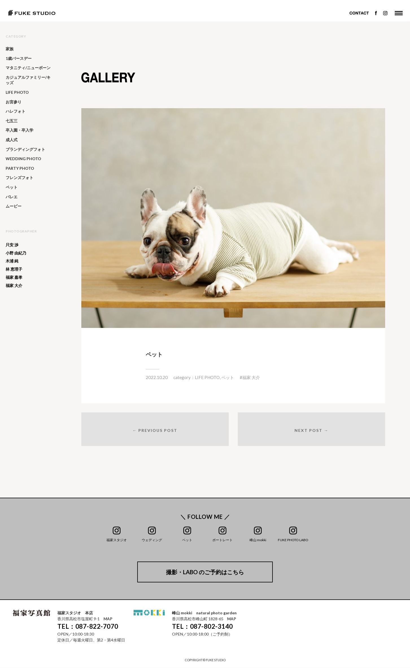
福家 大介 (251, 377)
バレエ (12, 196)
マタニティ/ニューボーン (28, 67)
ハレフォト (15, 111)
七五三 (12, 120)
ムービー (13, 206)
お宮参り (13, 101)
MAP (108, 619)
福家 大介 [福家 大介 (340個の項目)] (14, 285)
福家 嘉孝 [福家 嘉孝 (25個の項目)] (14, 277)
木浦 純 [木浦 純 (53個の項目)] (12, 261)
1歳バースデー (19, 58)
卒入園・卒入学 (19, 130)
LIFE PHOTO (207, 377)
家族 (10, 48)
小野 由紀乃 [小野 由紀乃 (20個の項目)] (16, 253)
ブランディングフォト (25, 149)
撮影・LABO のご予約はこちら (205, 572)
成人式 (12, 139)
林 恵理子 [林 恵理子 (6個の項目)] (14, 269)
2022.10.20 (157, 377)
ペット (227, 377)
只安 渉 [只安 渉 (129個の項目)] (12, 245)
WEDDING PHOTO (23, 158)
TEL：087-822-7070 (87, 627)
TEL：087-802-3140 (202, 627)
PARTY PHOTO (20, 168)
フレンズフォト (19, 177)
